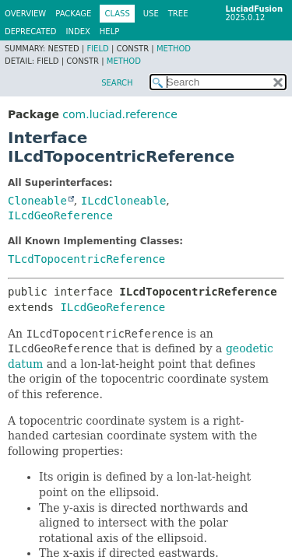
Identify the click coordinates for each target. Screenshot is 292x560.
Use (151, 13)
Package (73, 13)
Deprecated (31, 31)
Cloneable (37, 200)
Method (174, 48)
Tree (178, 13)
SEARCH (116, 83)
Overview (25, 13)
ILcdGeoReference (60, 215)
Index (78, 31)
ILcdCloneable (124, 200)
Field (97, 48)
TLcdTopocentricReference (86, 259)
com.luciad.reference (119, 114)
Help (109, 31)
